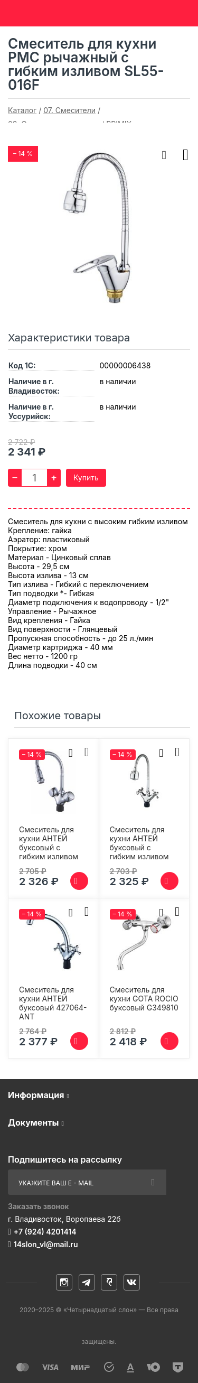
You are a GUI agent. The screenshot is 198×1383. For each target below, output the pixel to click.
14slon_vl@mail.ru (46, 1244)
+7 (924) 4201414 (45, 1231)
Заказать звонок (38, 1206)
